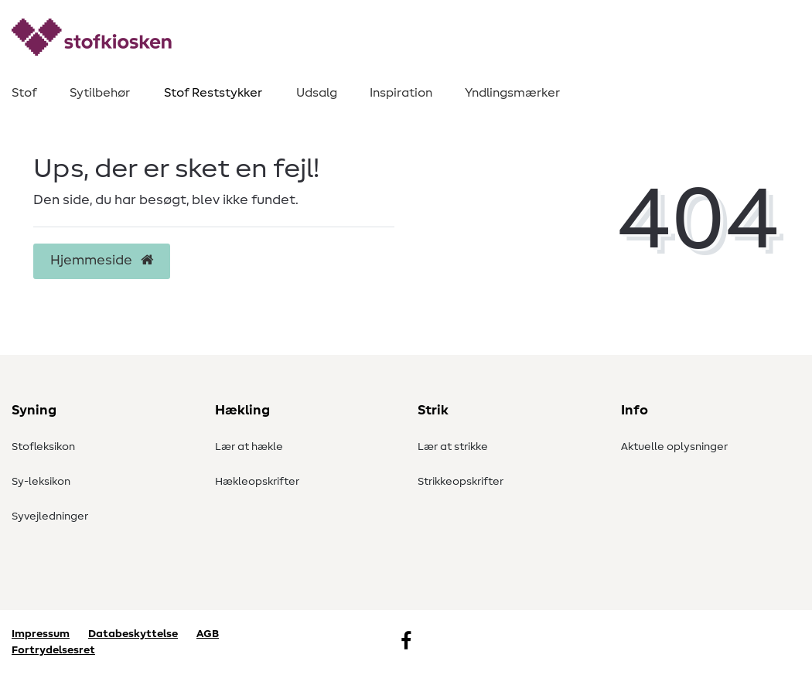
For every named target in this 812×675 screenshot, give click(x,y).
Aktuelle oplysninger (674, 446)
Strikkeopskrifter (460, 481)
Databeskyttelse (133, 634)
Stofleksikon (43, 446)
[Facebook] (406, 642)
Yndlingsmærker (512, 93)
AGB (207, 634)
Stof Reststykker (213, 93)
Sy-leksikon (41, 481)
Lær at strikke (453, 446)
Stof (24, 93)
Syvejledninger (50, 516)
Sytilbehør (100, 93)
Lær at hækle (249, 446)
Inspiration (401, 93)
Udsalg (316, 93)
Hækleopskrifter (257, 481)
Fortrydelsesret (53, 650)
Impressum (41, 634)
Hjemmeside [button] (101, 261)
